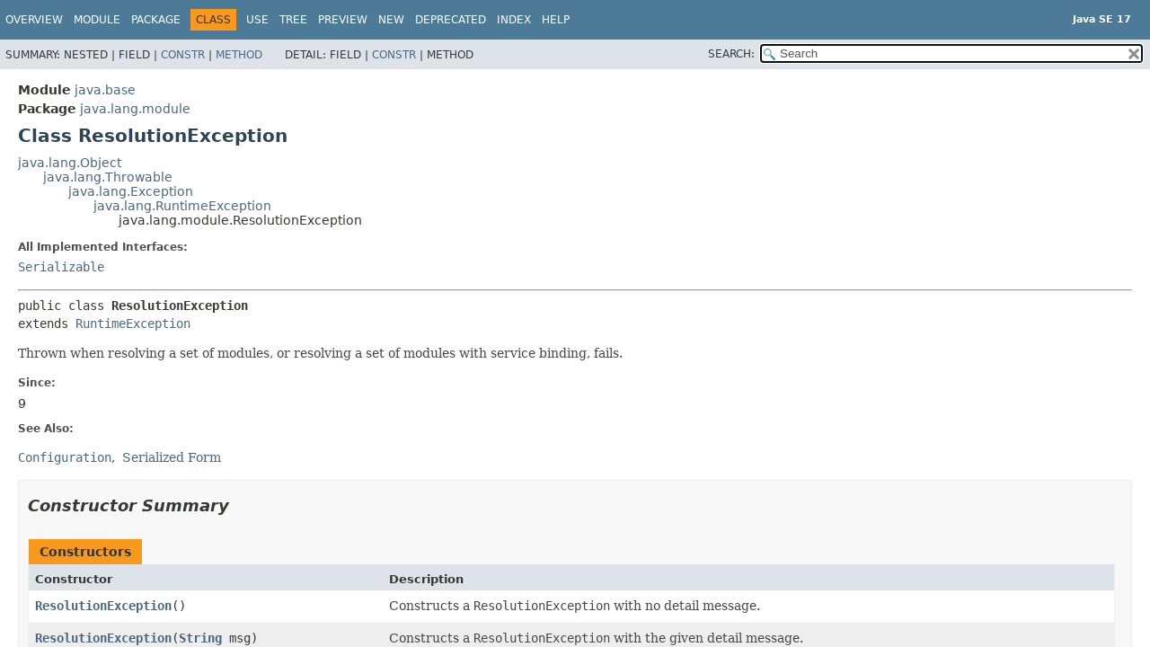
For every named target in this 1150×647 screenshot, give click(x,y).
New (391, 19)
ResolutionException (103, 605)
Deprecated (450, 19)
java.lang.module (135, 109)
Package (156, 19)
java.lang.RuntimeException (182, 206)
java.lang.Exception (130, 191)
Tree (293, 19)
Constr (183, 55)
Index (514, 19)
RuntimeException (132, 323)
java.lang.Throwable (107, 177)
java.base (105, 90)
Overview (34, 19)
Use (257, 19)
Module (97, 19)
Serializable (61, 267)
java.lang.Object (69, 162)
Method (239, 55)
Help (556, 19)
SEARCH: (731, 54)
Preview (342, 19)
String (200, 638)
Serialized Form (171, 457)
